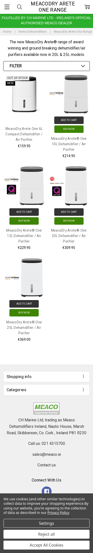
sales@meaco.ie (46, 454)
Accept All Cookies (46, 545)
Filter (15, 66)
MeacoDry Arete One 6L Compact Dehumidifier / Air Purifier (24, 134)
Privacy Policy (58, 512)
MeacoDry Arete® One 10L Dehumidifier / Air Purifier (69, 144)
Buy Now (69, 129)
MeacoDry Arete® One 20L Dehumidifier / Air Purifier (69, 235)
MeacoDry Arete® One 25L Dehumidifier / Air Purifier (24, 327)
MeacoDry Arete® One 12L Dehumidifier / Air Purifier (24, 235)
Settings (46, 523)
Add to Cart (69, 120)
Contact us (46, 465)
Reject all (46, 534)
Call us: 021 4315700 (46, 443)
